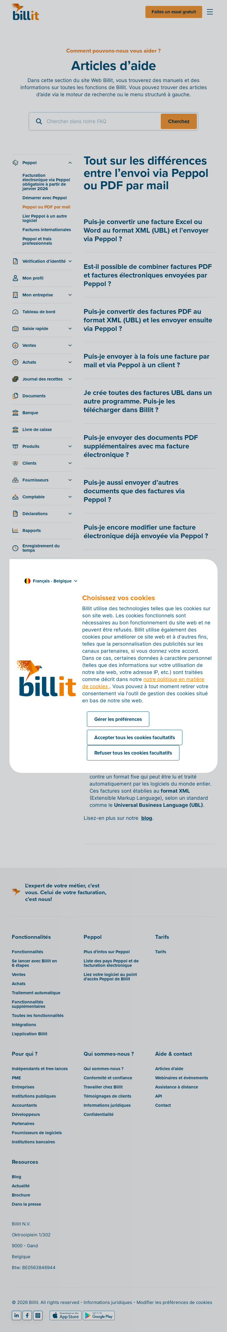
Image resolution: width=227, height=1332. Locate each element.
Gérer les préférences (118, 719)
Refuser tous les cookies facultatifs (133, 752)
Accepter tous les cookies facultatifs (134, 737)
